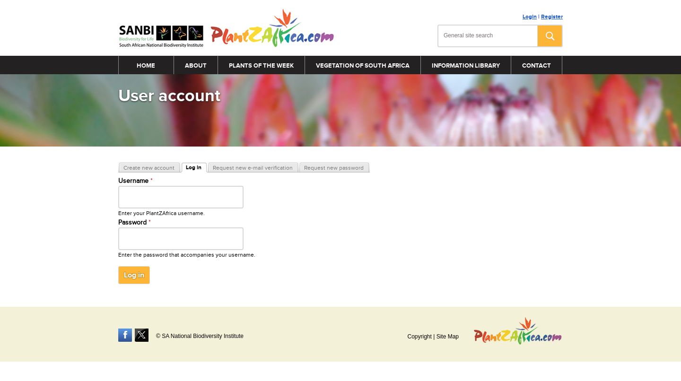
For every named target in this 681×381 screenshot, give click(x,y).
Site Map (448, 336)
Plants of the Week (261, 65)
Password (134, 222)
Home (146, 65)
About (196, 65)
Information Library (466, 65)
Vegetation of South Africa (363, 65)
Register (552, 16)
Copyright (419, 336)
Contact (536, 65)
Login (530, 16)
